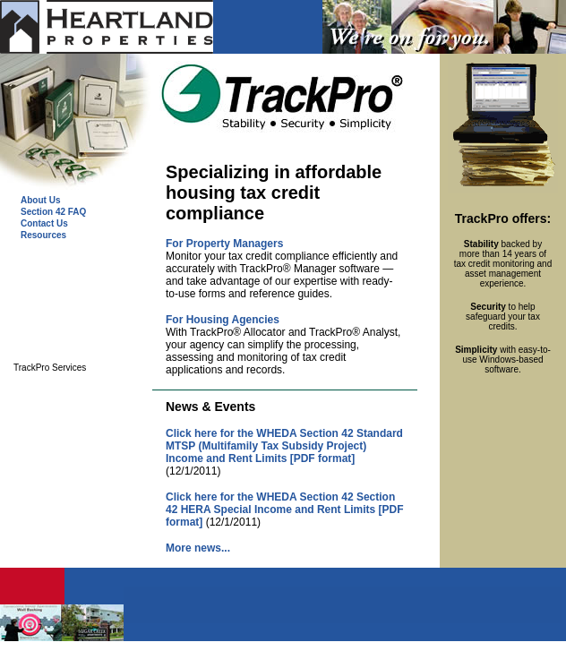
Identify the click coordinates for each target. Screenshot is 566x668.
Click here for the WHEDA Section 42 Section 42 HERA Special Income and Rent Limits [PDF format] (285, 509)
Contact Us (44, 223)
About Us (40, 200)
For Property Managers (224, 243)
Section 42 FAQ (53, 212)
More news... (198, 548)
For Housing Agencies (222, 319)
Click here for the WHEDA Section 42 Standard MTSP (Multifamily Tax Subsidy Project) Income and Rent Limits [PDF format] (284, 446)
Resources (43, 235)
